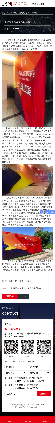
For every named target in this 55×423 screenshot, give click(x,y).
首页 (4, 13)
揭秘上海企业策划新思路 (20, 281)
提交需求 (44, 394)
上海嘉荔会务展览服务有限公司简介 (25, 288)
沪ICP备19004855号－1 (31, 407)
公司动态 (23, 13)
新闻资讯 (13, 13)
